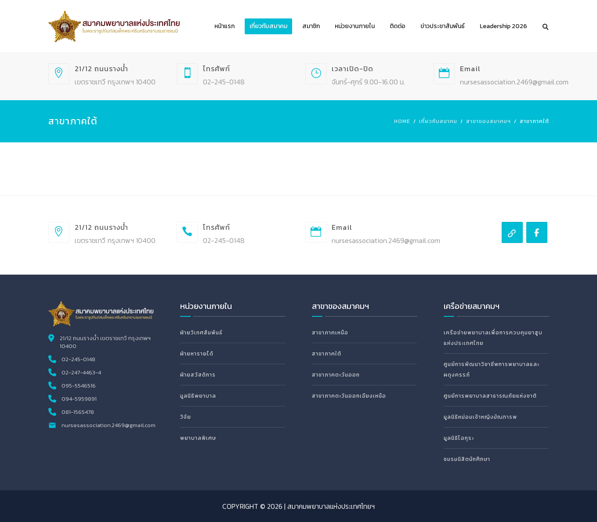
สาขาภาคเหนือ (330, 333)
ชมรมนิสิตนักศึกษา (467, 459)
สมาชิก (311, 26)
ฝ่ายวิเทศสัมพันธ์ (201, 333)
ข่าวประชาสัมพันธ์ (442, 26)
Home (402, 121)
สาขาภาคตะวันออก (336, 375)
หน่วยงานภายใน (355, 26)
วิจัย (185, 417)
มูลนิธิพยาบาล (198, 396)
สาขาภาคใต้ (326, 354)
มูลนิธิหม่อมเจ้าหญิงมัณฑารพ (480, 417)
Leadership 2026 (503, 26)
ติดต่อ (397, 26)
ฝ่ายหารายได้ (196, 354)
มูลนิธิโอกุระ (459, 438)
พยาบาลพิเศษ (198, 438)
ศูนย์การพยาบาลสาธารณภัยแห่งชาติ (490, 396)
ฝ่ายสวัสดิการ (198, 375)
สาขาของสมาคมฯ (488, 121)
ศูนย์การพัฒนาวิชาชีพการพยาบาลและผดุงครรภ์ (491, 369)
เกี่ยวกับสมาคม (268, 26)
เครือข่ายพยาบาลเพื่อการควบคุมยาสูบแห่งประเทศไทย (493, 338)
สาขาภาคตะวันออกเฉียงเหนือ (349, 396)
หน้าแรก (224, 26)
